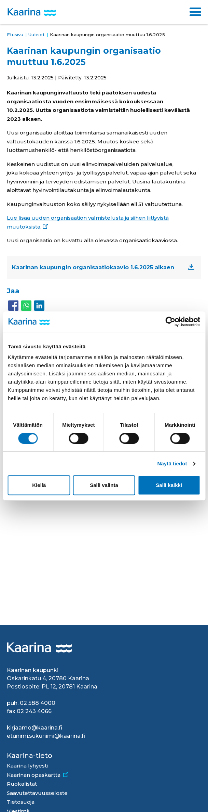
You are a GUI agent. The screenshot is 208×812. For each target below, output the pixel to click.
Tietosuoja (20, 802)
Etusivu (15, 34)
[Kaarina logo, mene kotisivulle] (32, 12)
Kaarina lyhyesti (27, 765)
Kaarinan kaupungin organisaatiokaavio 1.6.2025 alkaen (93, 267)
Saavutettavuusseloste (37, 793)
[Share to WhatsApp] (26, 305)
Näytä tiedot (172, 463)
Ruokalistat (22, 784)
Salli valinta (104, 485)
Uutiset (36, 34)
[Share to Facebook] (13, 305)
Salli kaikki (169, 485)
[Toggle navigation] (195, 12)
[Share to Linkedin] (39, 305)
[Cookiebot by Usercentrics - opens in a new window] (170, 322)
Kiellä (39, 485)
